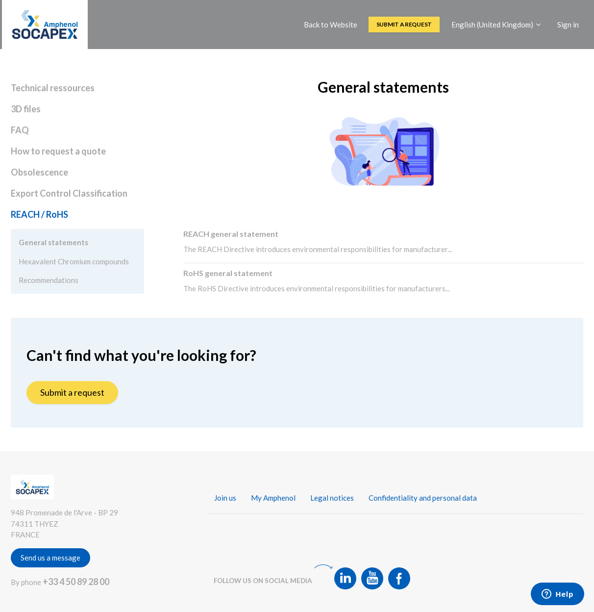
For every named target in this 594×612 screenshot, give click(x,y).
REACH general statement (230, 233)
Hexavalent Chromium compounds (74, 261)
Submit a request (404, 24)
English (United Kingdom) (496, 24)
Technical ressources (53, 87)
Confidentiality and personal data (423, 497)
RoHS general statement (227, 273)
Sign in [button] (568, 24)
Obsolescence (39, 172)
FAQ (20, 130)
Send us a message (50, 557)
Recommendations (48, 280)
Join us (225, 497)
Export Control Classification (69, 193)
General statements (53, 242)
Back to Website (330, 24)
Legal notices (332, 497)
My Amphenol (273, 497)
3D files (26, 108)
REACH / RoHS (39, 214)
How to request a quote (58, 151)
